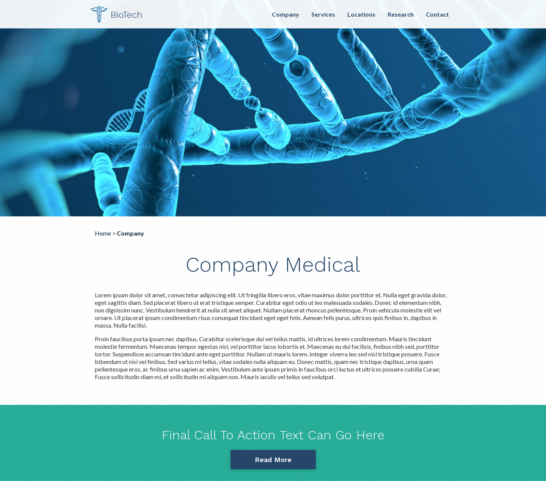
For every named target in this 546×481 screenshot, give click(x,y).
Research (401, 14)
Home (103, 233)
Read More (273, 460)
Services (323, 14)
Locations (361, 14)
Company (285, 14)
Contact (437, 14)
